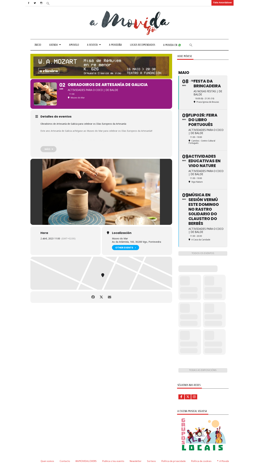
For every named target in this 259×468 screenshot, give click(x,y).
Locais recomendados (142, 44)
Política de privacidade (173, 461)
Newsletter (136, 461)
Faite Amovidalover (222, 2)
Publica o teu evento (113, 461)
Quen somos (47, 461)
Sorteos (151, 461)
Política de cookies (201, 461)
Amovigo (74, 44)
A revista (92, 44)
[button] (48, 3)
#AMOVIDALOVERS (86, 461)
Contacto (65, 461)
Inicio (38, 44)
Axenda (53, 44)
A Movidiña (115, 44)
